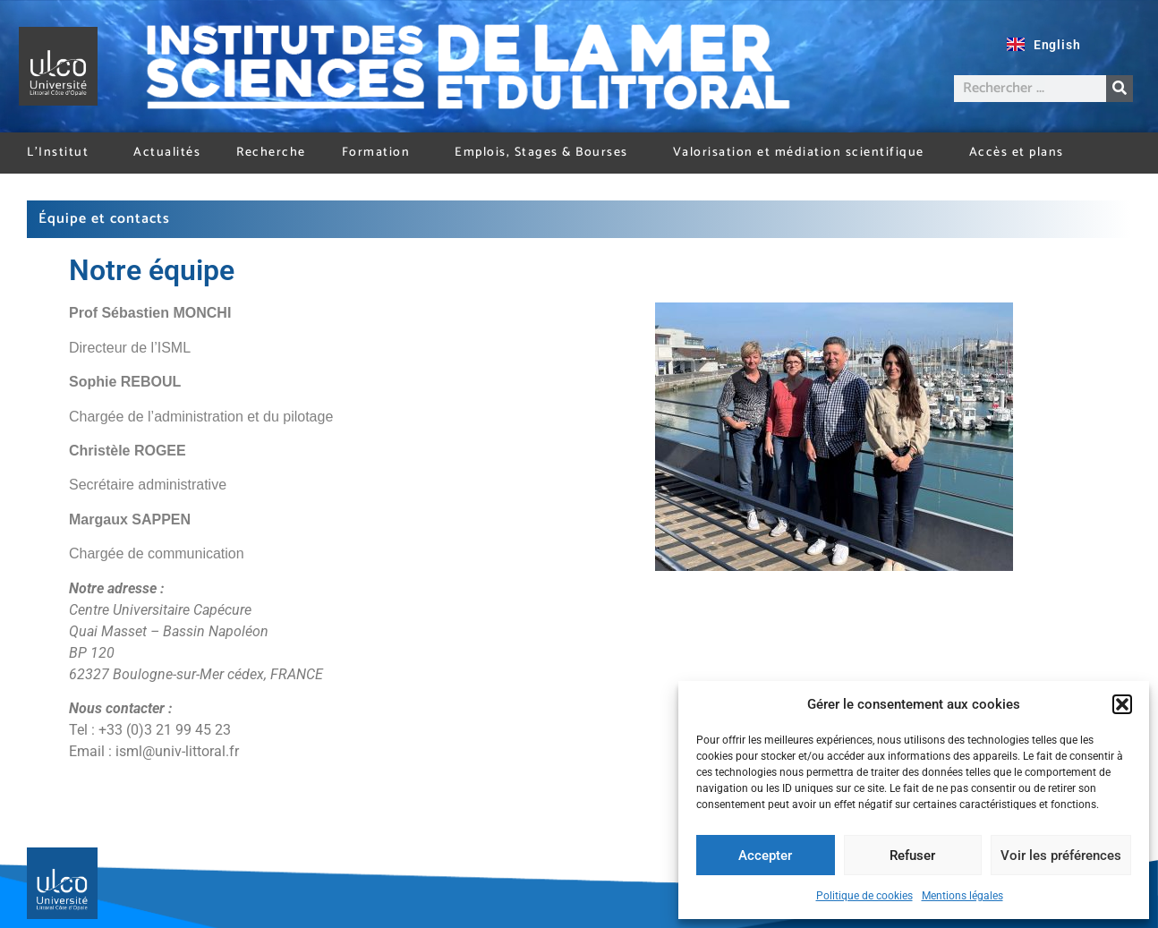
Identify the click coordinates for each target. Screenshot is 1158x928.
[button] (1122, 704)
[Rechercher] (1119, 88)
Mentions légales (962, 896)
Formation (381, 152)
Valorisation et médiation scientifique (803, 152)
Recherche (271, 152)
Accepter (765, 855)
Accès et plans (1016, 152)
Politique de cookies (864, 896)
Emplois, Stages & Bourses (546, 152)
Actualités (166, 152)
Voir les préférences (1060, 855)
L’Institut (62, 152)
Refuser (912, 855)
